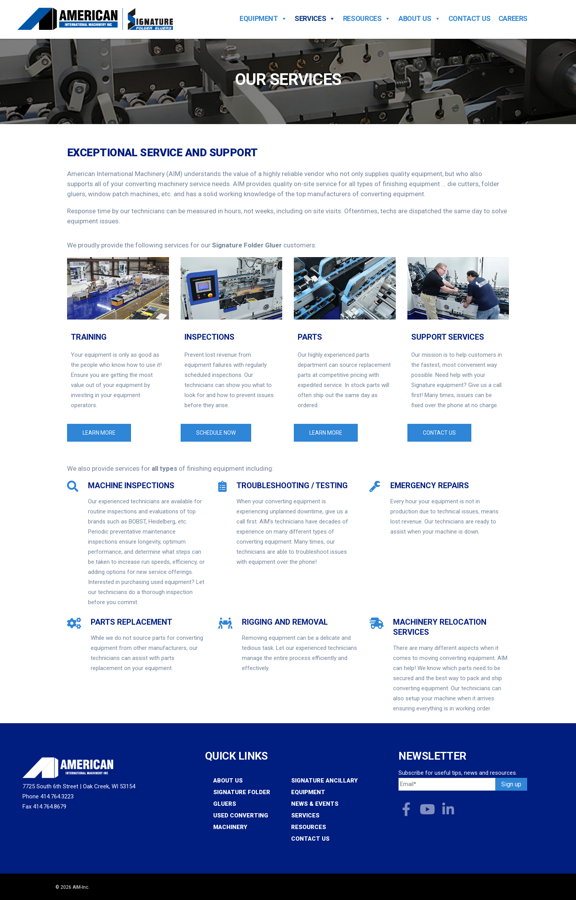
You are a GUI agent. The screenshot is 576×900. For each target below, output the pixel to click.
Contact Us (469, 19)
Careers (513, 19)
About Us (419, 19)
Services (315, 19)
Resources (367, 19)
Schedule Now (216, 433)
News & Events (314, 803)
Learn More (99, 433)
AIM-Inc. (81, 887)
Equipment (263, 19)
